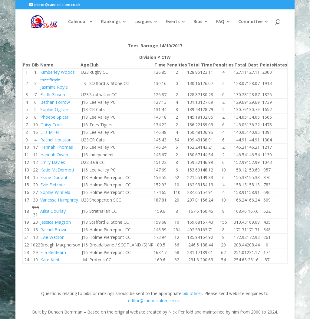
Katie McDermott (57, 170)
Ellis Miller (49, 132)
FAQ (220, 21)
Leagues (143, 21)
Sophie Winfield (55, 192)
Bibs (197, 21)
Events (173, 21)
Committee (250, 21)
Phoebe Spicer (54, 117)
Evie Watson (52, 237)
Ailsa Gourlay (53, 211)
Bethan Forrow (55, 102)
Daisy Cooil (51, 124)
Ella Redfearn (53, 252)
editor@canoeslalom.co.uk (154, 301)
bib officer (192, 293)
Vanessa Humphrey (59, 200)
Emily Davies (52, 162)
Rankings (110, 21)
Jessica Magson (55, 222)
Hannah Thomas (56, 147)
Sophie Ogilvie (54, 109)
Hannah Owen (54, 155)
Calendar (77, 21)
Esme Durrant (54, 177)
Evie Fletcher (52, 185)
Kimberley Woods (57, 72)
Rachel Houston (55, 140)
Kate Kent (50, 260)
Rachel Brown (54, 229)
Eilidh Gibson (52, 94)
